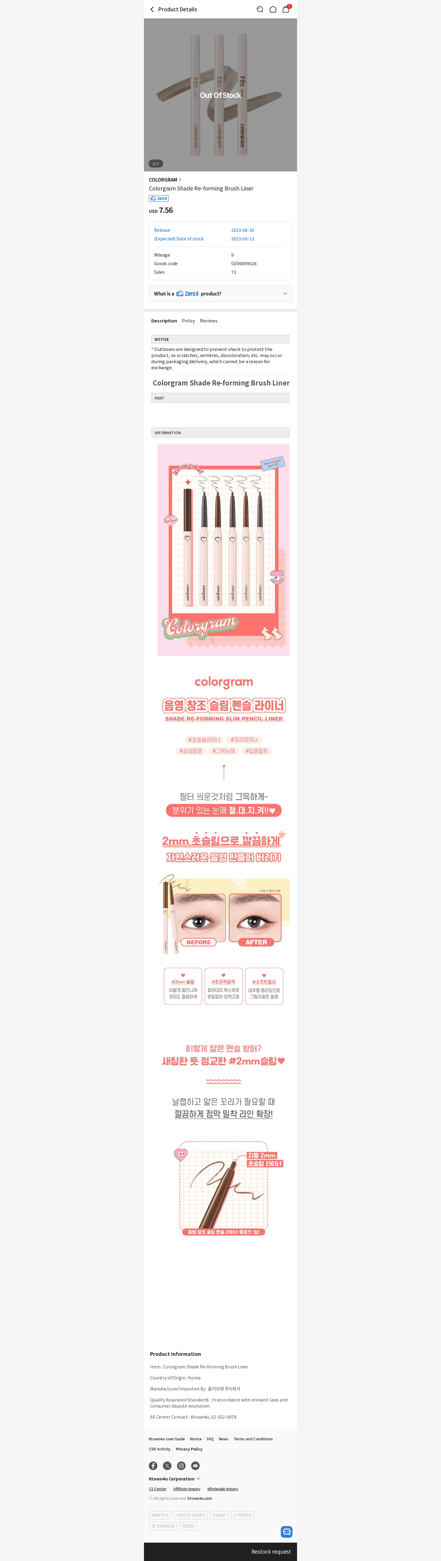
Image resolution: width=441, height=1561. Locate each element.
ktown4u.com (200, 1498)
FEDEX (188, 1526)
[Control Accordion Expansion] (220, 293)
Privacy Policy (189, 1448)
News (223, 1438)
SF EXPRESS (163, 1526)
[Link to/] (273, 9)
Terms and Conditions (253, 1438)
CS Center (158, 1488)
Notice (196, 1438)
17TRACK (243, 1515)
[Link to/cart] (285, 9)
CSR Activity (160, 1448)
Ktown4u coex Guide (167, 1438)
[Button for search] (260, 9)
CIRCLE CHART (190, 1515)
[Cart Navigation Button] (285, 9)
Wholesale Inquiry (222, 1488)
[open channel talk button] (286, 1532)
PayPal (219, 1515)
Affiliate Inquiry (187, 1488)
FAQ (210, 1438)
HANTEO (160, 1515)
